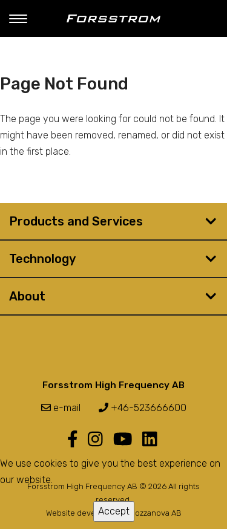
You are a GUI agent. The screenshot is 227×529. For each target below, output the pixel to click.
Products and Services (76, 221)
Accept (114, 511)
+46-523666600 (142, 408)
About (27, 296)
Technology (42, 259)
